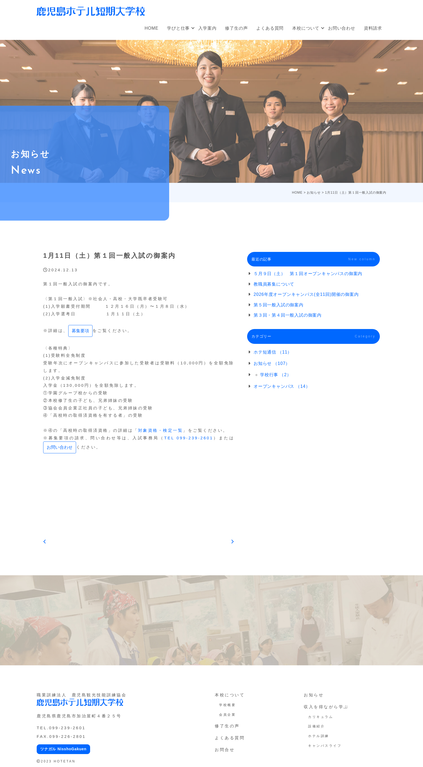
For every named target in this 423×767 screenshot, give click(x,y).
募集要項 (80, 330)
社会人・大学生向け (265, 8)
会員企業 (227, 715)
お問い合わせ (341, 28)
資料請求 (373, 28)
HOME (151, 28)
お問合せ (225, 749)
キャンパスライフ (325, 746)
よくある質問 (270, 28)
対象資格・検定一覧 (160, 430)
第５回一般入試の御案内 (278, 305)
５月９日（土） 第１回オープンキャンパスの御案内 (308, 273)
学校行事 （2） (275, 374)
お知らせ (314, 695)
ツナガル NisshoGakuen (63, 749)
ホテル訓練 (318, 736)
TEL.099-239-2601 (61, 727)
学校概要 (227, 705)
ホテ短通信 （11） (273, 352)
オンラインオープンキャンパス (324, 8)
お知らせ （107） (272, 363)
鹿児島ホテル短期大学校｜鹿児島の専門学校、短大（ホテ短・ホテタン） (91, 11)
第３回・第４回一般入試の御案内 (288, 315)
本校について (305, 28)
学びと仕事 (178, 28)
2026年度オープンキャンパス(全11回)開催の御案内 (306, 294)
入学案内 (207, 28)
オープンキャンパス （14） (282, 386)
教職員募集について (274, 284)
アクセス (373, 8)
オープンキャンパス (218, 8)
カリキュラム (320, 717)
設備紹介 (316, 726)
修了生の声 (236, 28)
